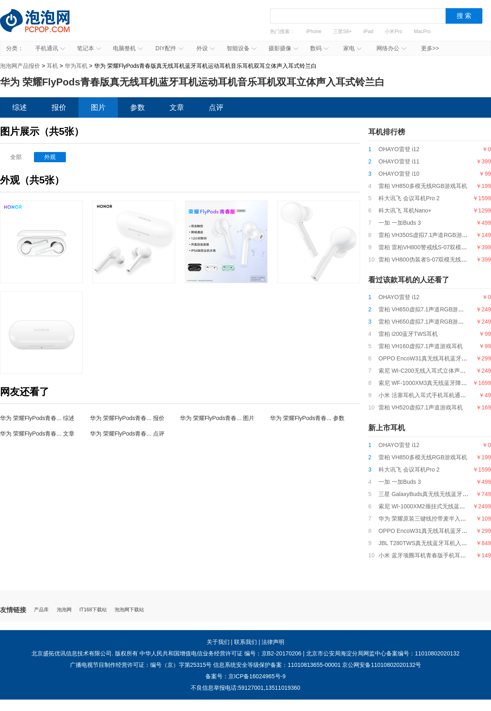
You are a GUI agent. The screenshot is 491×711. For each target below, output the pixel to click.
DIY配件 (169, 48)
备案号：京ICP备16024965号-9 (245, 676)
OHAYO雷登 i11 (398, 161)
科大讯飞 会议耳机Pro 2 (408, 198)
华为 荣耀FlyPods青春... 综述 (37, 418)
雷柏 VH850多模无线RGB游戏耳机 (422, 186)
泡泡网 (64, 610)
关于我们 (218, 642)
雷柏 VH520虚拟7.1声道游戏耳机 (420, 407)
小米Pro (393, 31)
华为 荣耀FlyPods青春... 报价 (127, 418)
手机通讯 (50, 48)
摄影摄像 (283, 48)
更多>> (430, 48)
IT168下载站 (93, 610)
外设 (205, 48)
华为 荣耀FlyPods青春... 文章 (37, 433)
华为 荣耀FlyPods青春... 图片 (217, 418)
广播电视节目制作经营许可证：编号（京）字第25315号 (141, 665)
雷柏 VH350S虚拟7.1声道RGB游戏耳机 (428, 235)
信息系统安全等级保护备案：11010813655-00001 (276, 665)
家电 (352, 48)
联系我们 (245, 642)
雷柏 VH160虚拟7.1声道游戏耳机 (420, 346)
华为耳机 (76, 66)
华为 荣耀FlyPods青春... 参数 (307, 418)
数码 (319, 48)
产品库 (41, 610)
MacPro (422, 31)
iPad (368, 31)
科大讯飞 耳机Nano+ (405, 210)
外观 (50, 157)
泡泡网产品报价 (43, 26)
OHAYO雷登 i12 (398, 149)
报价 (59, 107)
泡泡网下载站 (129, 610)
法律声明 (272, 642)
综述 (19, 107)
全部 (16, 157)
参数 (137, 107)
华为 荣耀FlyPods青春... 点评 (127, 433)
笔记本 (89, 48)
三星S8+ (342, 31)
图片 (98, 107)
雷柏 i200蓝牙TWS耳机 (408, 334)
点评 (216, 107)
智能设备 (242, 48)
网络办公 (391, 48)
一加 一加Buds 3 (399, 222)
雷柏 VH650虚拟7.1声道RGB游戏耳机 (426, 321)
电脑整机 (128, 48)
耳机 (52, 66)
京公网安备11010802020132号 (381, 665)
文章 (176, 107)
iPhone (313, 31)
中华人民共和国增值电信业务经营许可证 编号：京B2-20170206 (221, 653)
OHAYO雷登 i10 (398, 173)
